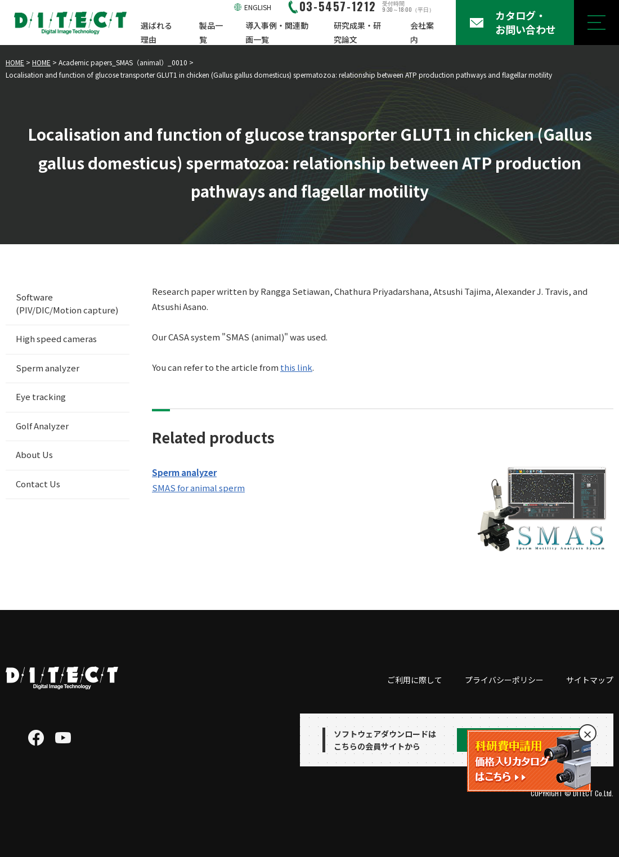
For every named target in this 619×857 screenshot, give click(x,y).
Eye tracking (41, 396)
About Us (34, 454)
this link (296, 367)
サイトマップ (589, 679)
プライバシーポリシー (504, 679)
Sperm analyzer (47, 368)
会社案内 (422, 32)
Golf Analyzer (42, 426)
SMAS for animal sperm (198, 487)
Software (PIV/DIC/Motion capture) (67, 303)
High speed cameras (56, 338)
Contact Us (38, 484)
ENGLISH (257, 7)
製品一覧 (211, 32)
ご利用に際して (414, 679)
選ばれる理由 (156, 32)
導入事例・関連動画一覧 (276, 32)
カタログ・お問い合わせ (525, 22)
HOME (15, 62)
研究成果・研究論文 (357, 32)
